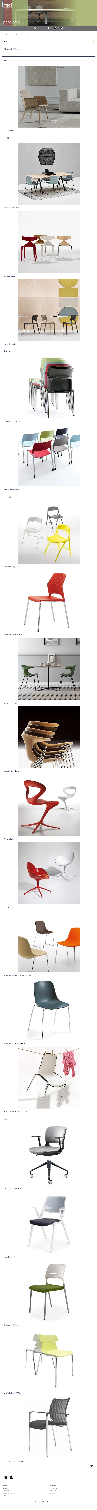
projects (5, 1495)
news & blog (53, 1488)
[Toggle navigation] (93, 5)
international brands (9, 1493)
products (14, 34)
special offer (53, 1485)
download (53, 1490)
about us (5, 1485)
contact (52, 1493)
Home (5, 34)
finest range (6, 1490)
